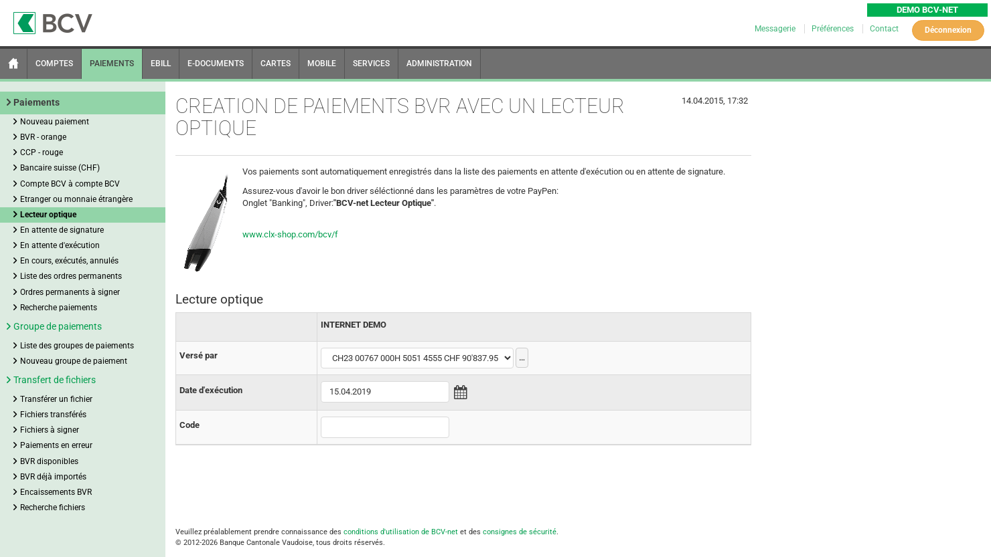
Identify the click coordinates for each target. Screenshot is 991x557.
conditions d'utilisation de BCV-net (401, 532)
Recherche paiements (58, 307)
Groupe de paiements (57, 326)
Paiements (36, 102)
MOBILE (321, 63)
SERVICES (371, 63)
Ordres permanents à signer (70, 292)
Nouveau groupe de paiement (73, 361)
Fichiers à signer (49, 430)
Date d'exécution (210, 390)
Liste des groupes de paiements (77, 345)
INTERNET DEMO (353, 325)
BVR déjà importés (53, 476)
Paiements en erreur (56, 445)
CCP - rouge (41, 152)
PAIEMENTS (112, 63)
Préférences (834, 28)
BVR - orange (43, 137)
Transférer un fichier (56, 399)
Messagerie (776, 28)
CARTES (275, 63)
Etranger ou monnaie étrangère (76, 199)
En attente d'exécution (60, 245)
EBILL (161, 63)
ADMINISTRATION (439, 63)
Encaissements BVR (56, 492)
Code (189, 425)
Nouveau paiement (54, 121)
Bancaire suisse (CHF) (60, 168)
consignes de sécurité (519, 532)
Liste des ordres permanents (71, 276)
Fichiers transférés (53, 414)
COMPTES (54, 63)
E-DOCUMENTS (215, 63)
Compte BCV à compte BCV (70, 184)
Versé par (198, 355)
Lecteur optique (48, 214)
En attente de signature (62, 230)
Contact (884, 28)
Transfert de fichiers (54, 379)
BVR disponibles (49, 461)
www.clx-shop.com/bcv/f (290, 234)
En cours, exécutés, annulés (69, 260)
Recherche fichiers (52, 507)
